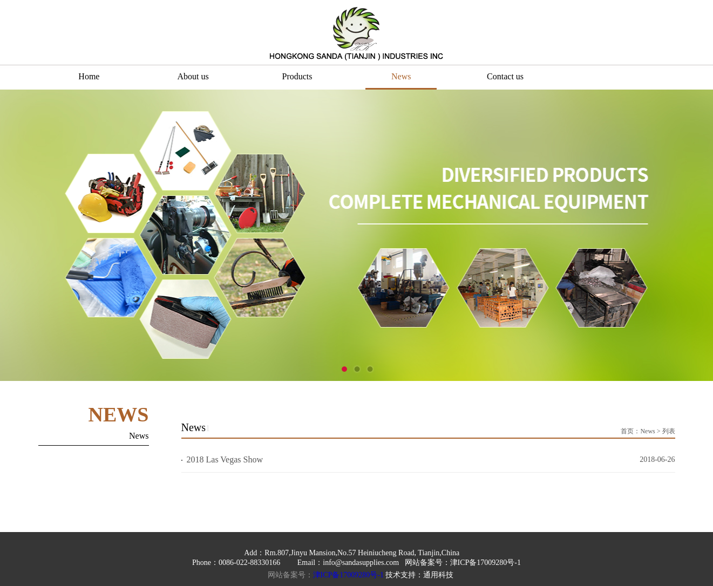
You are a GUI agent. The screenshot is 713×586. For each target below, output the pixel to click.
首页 (627, 431)
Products (297, 76)
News (401, 76)
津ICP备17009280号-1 (348, 575)
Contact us (505, 76)
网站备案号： (290, 575)
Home (88, 76)
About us (193, 76)
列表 (668, 431)
